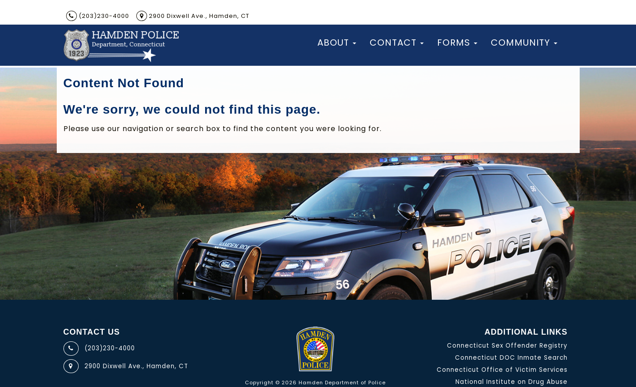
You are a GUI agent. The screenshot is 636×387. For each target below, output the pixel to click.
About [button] (336, 42)
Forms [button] (457, 42)
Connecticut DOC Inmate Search (511, 357)
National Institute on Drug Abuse (511, 382)
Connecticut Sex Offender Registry (507, 345)
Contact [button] (397, 42)
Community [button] (524, 42)
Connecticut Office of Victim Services (502, 370)
